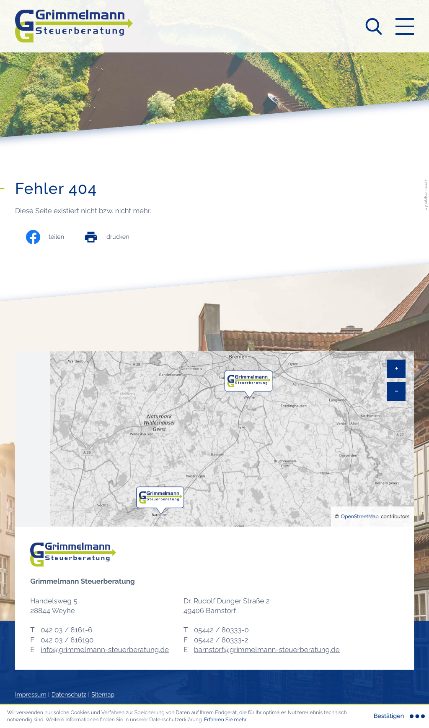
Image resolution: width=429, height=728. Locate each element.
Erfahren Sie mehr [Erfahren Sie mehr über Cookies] (225, 719)
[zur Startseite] (74, 26)
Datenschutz (69, 694)
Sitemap (102, 694)
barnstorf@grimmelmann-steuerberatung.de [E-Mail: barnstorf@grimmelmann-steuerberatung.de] (267, 649)
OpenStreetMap (360, 516)
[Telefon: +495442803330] (221, 630)
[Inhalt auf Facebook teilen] (54, 237)
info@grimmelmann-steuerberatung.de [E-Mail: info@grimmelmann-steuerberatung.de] (105, 649)
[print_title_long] (115, 237)
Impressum (31, 694)
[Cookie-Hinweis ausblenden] (398, 716)
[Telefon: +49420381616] (66, 630)
